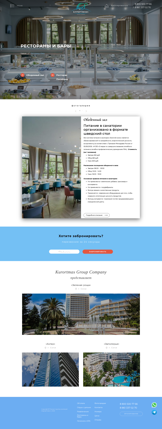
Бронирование (119, 6)
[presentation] (75, 111)
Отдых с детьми (84, 407)
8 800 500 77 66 (143, 4)
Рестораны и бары (38, 53)
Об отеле (81, 403)
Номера (98, 412)
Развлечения (83, 412)
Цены (97, 416)
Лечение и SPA (83, 421)
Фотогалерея (100, 403)
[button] (80, 111)
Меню (20, 6)
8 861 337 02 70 (143, 7)
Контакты (99, 407)
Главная (23, 53)
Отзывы (98, 420)
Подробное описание (94, 215)
